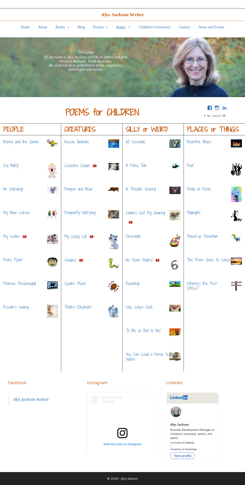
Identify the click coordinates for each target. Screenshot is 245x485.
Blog (81, 27)
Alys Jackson (129, 478)
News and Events (211, 27)
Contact (184, 27)
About (42, 27)
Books (64, 27)
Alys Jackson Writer (122, 14)
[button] (69, 27)
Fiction (102, 27)
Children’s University (155, 27)
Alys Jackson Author (31, 399)
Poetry (125, 27)
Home (25, 27)
